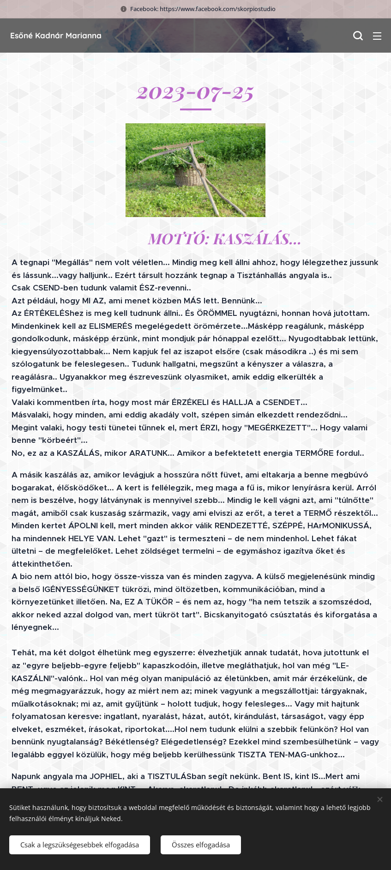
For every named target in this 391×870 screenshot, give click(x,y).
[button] (358, 35)
